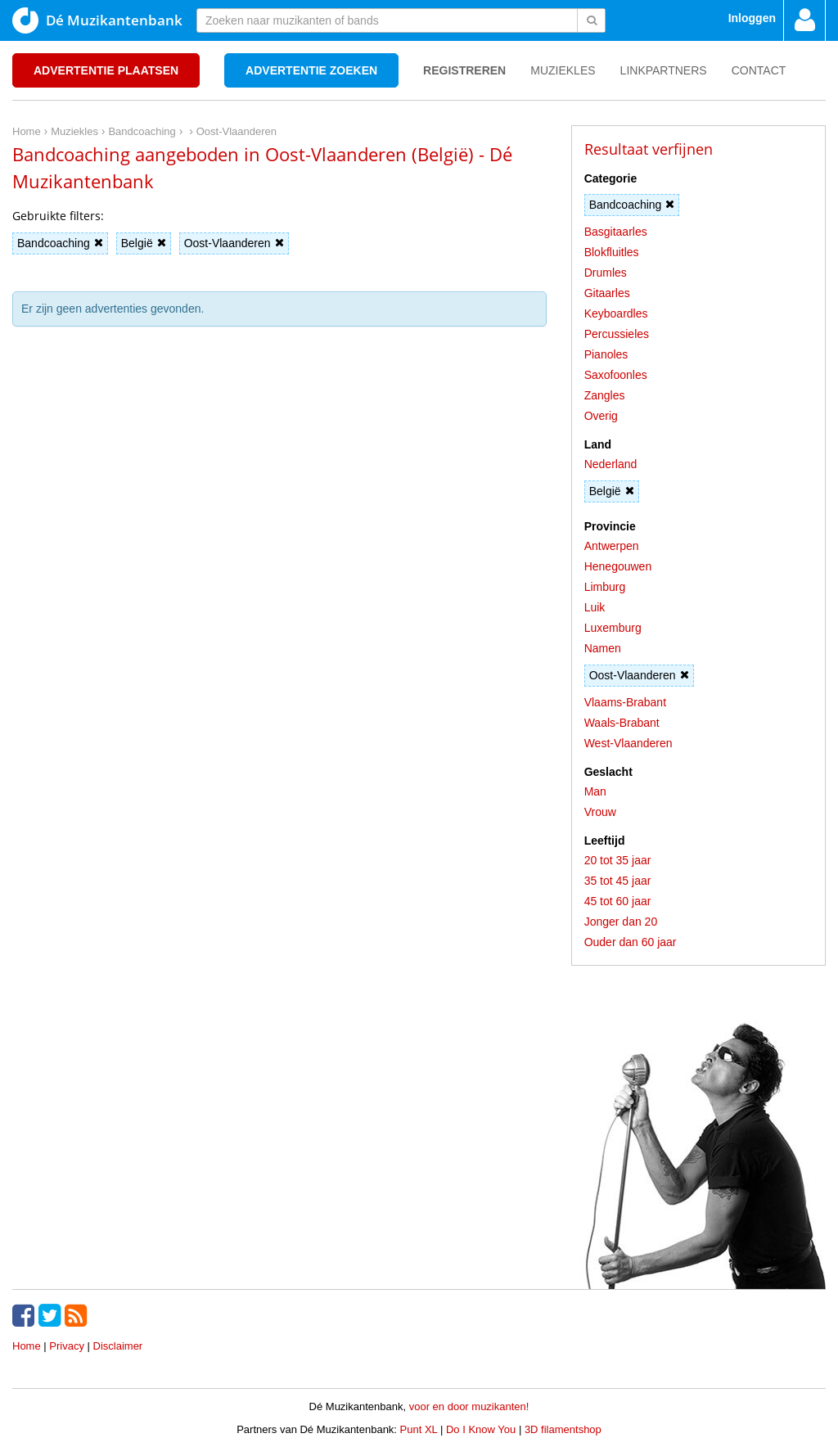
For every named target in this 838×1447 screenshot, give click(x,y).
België (143, 243)
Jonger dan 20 (621, 921)
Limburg (605, 586)
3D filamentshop (563, 1429)
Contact (759, 70)
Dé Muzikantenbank (97, 20)
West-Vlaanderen (628, 743)
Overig (601, 415)
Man (595, 791)
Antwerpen (611, 545)
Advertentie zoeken (311, 70)
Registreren (464, 70)
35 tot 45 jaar (617, 880)
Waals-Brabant (622, 722)
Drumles (605, 272)
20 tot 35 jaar (617, 860)
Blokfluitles (611, 252)
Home (26, 1346)
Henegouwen (618, 566)
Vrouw (600, 811)
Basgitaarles (615, 231)
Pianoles (606, 354)
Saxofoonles (615, 374)
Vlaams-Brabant (625, 702)
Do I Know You (481, 1429)
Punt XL (419, 1429)
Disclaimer (118, 1346)
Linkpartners (663, 70)
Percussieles (616, 333)
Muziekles (562, 70)
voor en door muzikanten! (469, 1406)
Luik (595, 607)
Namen (602, 648)
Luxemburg (613, 627)
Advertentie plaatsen (106, 70)
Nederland (611, 464)
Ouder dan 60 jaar (630, 942)
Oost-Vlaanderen (234, 243)
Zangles (604, 395)
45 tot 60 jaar (617, 901)
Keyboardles (616, 313)
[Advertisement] (279, 412)
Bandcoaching (60, 243)
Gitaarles (607, 293)
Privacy (66, 1346)
